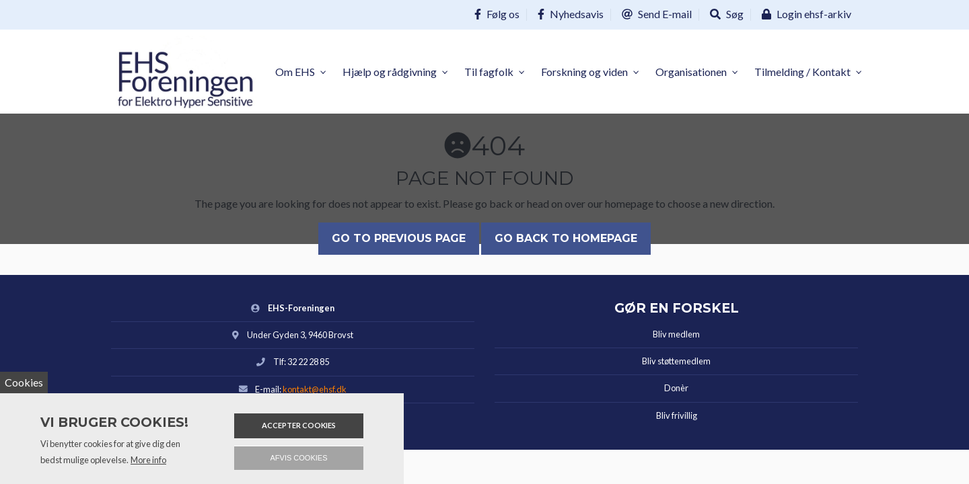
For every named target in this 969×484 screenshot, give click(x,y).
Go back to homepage (566, 238)
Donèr (676, 387)
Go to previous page (399, 238)
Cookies (24, 382)
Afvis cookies (299, 458)
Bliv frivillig (676, 415)
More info (148, 459)
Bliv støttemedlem (676, 361)
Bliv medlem (676, 334)
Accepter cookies (299, 425)
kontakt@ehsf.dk (315, 389)
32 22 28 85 (308, 361)
